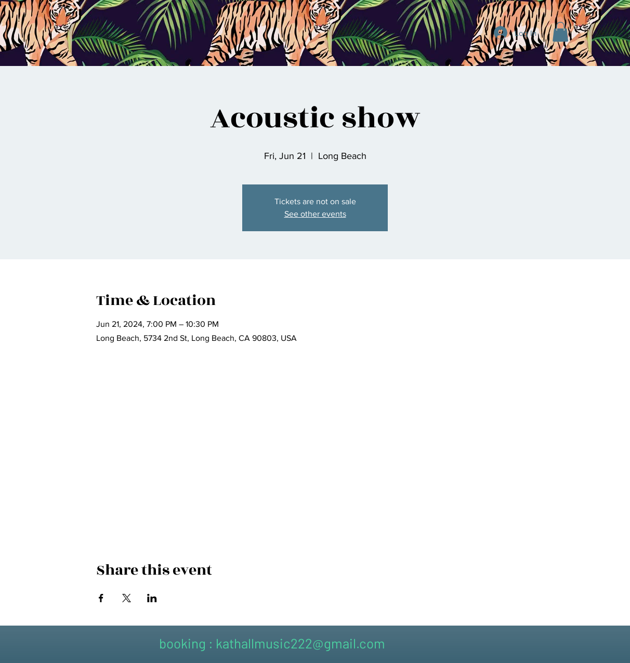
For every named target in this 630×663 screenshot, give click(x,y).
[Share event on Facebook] (101, 598)
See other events (315, 213)
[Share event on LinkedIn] (152, 598)
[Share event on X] (127, 598)
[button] (560, 32)
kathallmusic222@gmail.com (300, 643)
